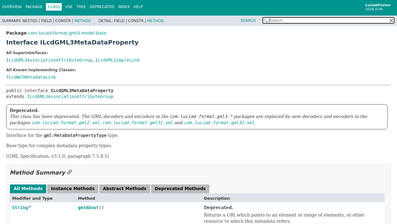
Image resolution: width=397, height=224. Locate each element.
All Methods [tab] (28, 188)
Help (138, 7)
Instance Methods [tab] (72, 188)
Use (69, 7)
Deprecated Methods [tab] (180, 188)
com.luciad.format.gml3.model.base (67, 32)
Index (124, 7)
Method (82, 21)
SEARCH (248, 20)
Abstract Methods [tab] (124, 188)
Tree (81, 7)
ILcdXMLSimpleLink (117, 60)
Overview (12, 7)
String (20, 207)
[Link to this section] (69, 172)
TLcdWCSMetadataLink (31, 77)
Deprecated (102, 7)
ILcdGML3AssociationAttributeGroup (49, 60)
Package (33, 7)
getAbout (88, 207)
